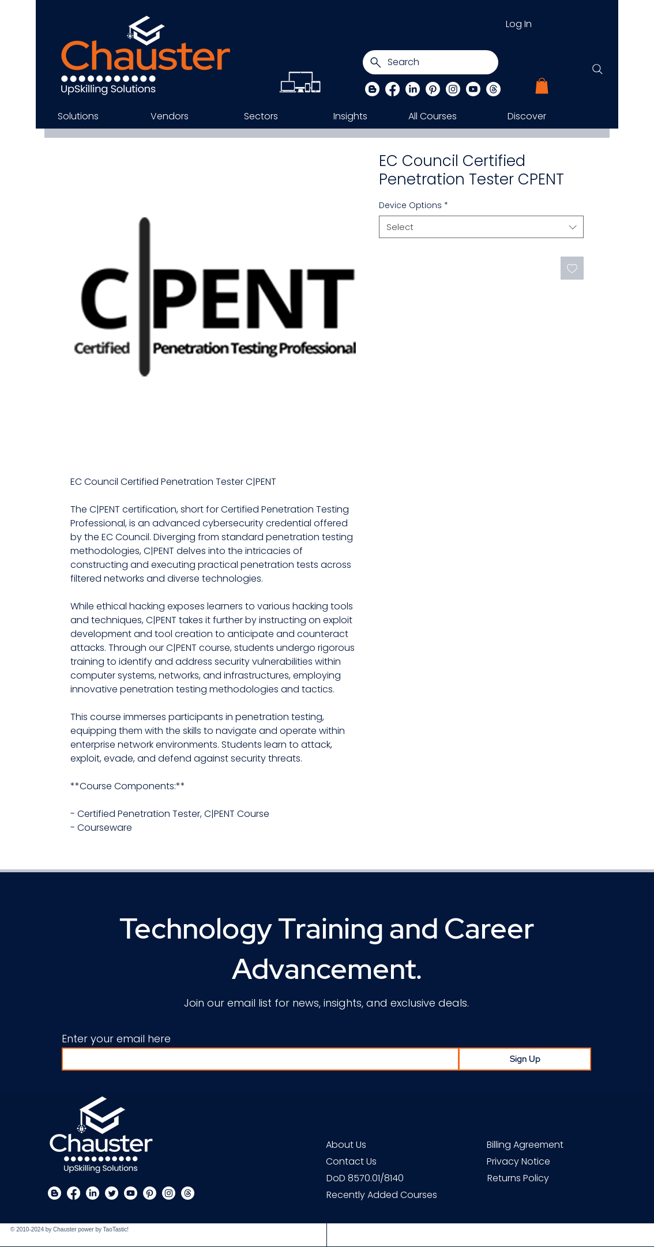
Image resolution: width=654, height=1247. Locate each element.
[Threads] (493, 89)
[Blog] (372, 89)
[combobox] (481, 227)
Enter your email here (116, 1039)
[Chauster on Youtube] (473, 89)
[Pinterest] (433, 89)
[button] (541, 85)
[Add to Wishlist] (572, 268)
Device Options (413, 205)
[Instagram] (453, 89)
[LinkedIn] (412, 89)
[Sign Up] (524, 1059)
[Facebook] (392, 89)
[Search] (430, 62)
